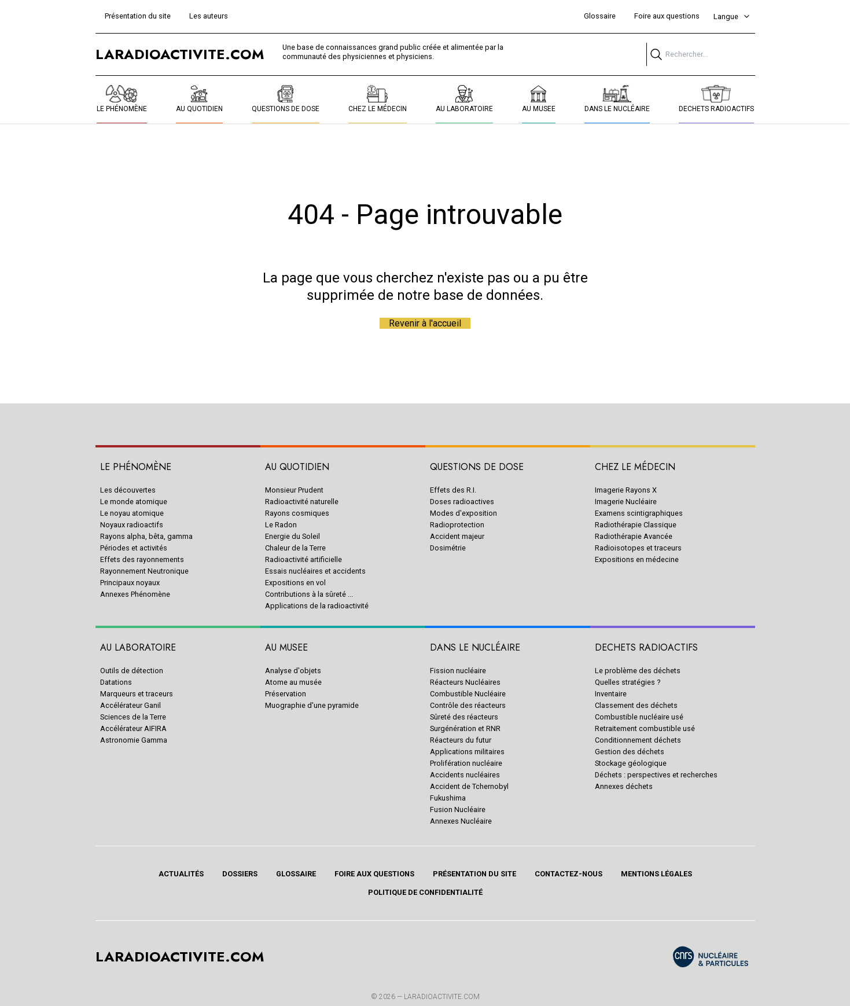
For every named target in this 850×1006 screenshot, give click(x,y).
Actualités (181, 873)
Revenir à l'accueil (425, 323)
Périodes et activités (133, 548)
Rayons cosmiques (297, 513)
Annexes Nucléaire (461, 821)
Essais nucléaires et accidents (315, 571)
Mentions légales (656, 873)
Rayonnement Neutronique (144, 571)
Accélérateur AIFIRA (133, 728)
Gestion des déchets (629, 751)
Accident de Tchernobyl (469, 786)
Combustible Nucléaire (468, 693)
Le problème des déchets (637, 670)
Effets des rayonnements (142, 559)
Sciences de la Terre (133, 717)
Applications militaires (467, 751)
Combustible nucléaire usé (639, 717)
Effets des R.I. (453, 490)
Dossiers (239, 873)
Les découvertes (128, 490)
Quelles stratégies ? (627, 682)
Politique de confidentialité (425, 892)
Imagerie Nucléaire (626, 501)
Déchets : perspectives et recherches (656, 774)
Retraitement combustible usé (645, 728)
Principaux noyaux (130, 582)
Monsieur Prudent (294, 490)
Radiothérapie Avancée (633, 536)
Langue (731, 16)
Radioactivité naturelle (301, 501)
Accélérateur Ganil (130, 705)
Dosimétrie (448, 548)
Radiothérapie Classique (635, 524)
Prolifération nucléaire (466, 763)
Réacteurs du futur (460, 740)
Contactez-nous (568, 873)
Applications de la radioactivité (317, 605)
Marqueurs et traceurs (136, 693)
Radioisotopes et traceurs (638, 548)
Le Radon (281, 524)
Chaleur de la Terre (295, 548)
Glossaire (600, 16)
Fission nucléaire (458, 670)
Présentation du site (138, 16)
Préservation (285, 693)
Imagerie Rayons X (626, 490)
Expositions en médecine (637, 559)
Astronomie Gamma (133, 740)
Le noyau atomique (132, 513)
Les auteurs (208, 16)
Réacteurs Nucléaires (465, 682)
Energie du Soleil (292, 536)
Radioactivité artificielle (303, 559)
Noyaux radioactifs (131, 524)
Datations (116, 682)
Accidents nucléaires (465, 774)
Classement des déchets (636, 705)
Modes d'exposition (463, 513)
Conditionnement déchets (638, 740)
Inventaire (611, 693)
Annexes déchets (624, 786)
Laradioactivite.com (442, 997)
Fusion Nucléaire (457, 809)
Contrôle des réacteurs (468, 705)
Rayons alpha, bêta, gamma (146, 536)
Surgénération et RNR (465, 728)
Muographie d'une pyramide (312, 705)
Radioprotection (457, 524)
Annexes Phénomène (135, 594)
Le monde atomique (133, 501)
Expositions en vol (295, 582)
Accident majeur (457, 536)
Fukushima (448, 798)
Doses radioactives (462, 501)
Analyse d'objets (293, 670)
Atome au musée (293, 682)
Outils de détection (131, 670)
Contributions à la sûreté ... (309, 594)
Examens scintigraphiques (639, 513)
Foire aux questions (667, 16)
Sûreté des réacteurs (464, 717)
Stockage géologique (631, 763)
